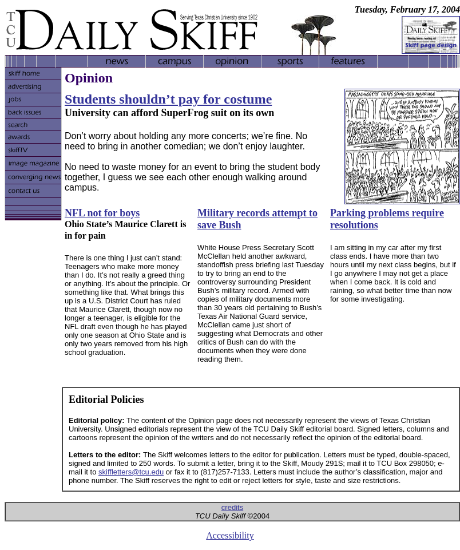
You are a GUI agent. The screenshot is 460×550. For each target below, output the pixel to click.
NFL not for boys (102, 213)
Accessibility (230, 535)
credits (232, 507)
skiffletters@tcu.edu (131, 472)
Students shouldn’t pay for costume (168, 99)
